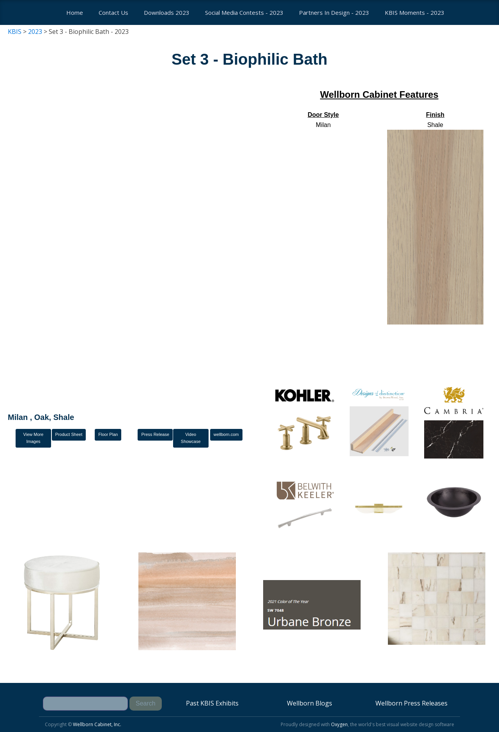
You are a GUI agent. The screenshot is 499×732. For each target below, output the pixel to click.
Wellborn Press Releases (411, 703)
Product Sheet (69, 434)
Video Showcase (191, 438)
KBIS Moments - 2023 (414, 12)
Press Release (155, 434)
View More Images (33, 438)
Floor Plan (108, 434)
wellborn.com (226, 434)
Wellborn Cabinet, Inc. (97, 724)
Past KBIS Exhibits (212, 703)
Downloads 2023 (166, 12)
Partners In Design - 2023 (334, 12)
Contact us (113, 12)
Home (74, 12)
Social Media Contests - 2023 (244, 12)
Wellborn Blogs (309, 703)
